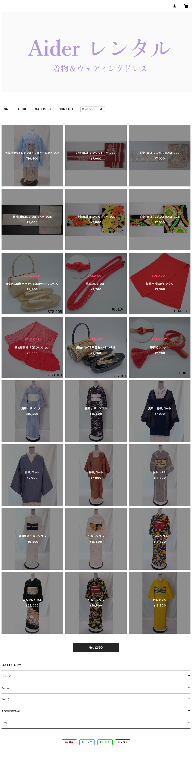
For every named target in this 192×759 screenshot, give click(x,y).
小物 (4, 722)
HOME (6, 109)
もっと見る (96, 647)
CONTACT (66, 109)
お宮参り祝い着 (11, 711)
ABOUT (22, 109)
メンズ (5, 687)
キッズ (5, 699)
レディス (6, 676)
